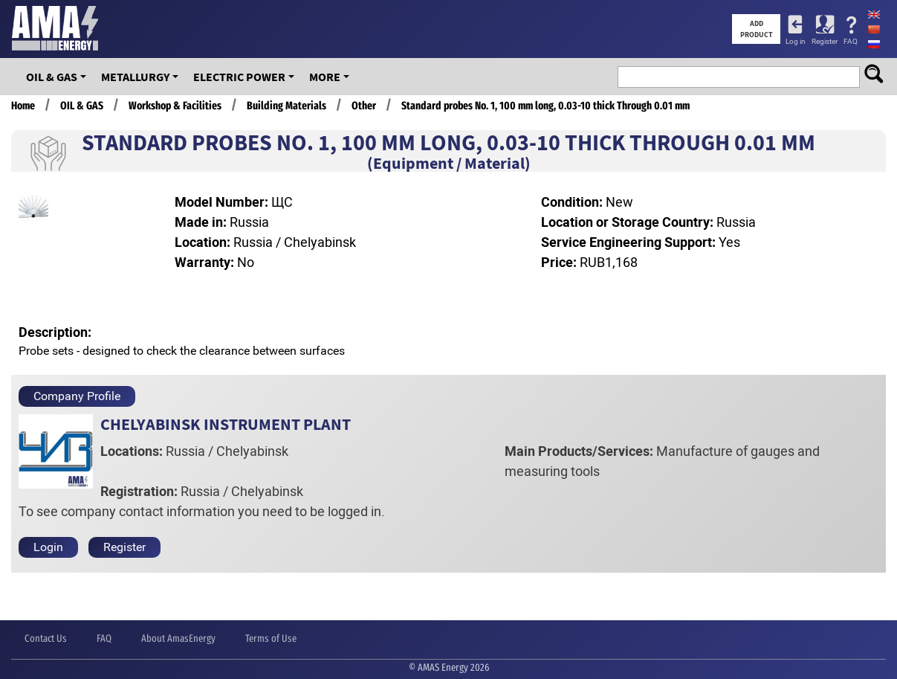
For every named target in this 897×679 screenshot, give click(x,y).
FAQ (850, 41)
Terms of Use (271, 638)
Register (825, 41)
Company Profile (76, 396)
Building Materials (286, 105)
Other (364, 105)
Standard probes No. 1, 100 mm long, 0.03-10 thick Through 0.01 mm (545, 105)
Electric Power (239, 76)
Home (23, 105)
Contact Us (46, 638)
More (324, 76)
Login (48, 547)
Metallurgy (135, 76)
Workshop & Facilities (175, 105)
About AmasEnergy (178, 638)
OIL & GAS (51, 76)
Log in (796, 41)
